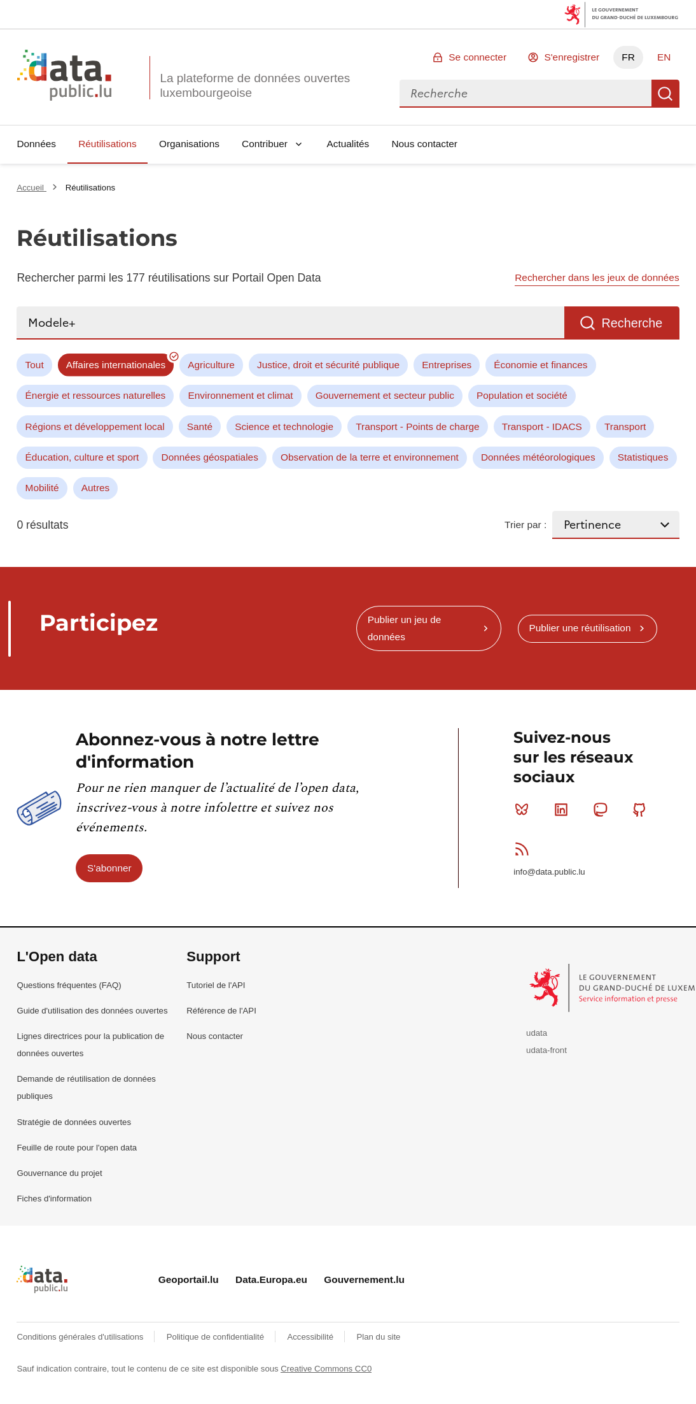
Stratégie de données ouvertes (74, 1122)
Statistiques (643, 457)
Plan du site (378, 1337)
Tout (34, 364)
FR (628, 57)
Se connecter (477, 57)
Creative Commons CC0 (326, 1368)
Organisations (189, 143)
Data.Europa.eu (271, 1279)
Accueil (31, 187)
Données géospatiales (210, 457)
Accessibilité (311, 1337)
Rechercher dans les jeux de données (597, 277)
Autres (95, 487)
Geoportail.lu (188, 1279)
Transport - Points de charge (417, 426)
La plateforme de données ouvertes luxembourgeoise (255, 85)
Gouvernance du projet (59, 1173)
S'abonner (109, 868)
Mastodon (603, 809)
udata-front (546, 1050)
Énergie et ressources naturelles (95, 395)
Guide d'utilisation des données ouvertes (92, 1010)
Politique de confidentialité (217, 1337)
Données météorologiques (538, 457)
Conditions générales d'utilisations (81, 1337)
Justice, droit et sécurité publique (328, 364)
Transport (625, 426)
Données (36, 143)
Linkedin (564, 809)
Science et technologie (284, 426)
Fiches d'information (54, 1198)
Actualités (348, 143)
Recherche (665, 94)
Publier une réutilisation (579, 627)
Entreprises (446, 364)
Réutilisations (107, 143)
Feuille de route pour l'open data (77, 1147)
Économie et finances (540, 364)
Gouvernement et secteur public (385, 395)
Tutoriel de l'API (215, 985)
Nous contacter (424, 143)
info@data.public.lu (549, 872)
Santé (199, 426)
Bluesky (524, 809)
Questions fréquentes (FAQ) (69, 985)
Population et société (522, 395)
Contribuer (265, 143)
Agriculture (211, 364)
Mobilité (42, 487)
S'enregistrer (571, 57)
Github (642, 809)
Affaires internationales (115, 364)
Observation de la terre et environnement (370, 457)
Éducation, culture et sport (82, 457)
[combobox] (525, 94)
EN (664, 57)
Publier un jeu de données (405, 627)
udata (536, 1033)
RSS (524, 848)
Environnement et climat (240, 395)
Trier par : (525, 524)
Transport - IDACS (542, 426)
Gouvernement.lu (364, 1279)
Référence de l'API (221, 1010)
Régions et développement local (95, 426)
